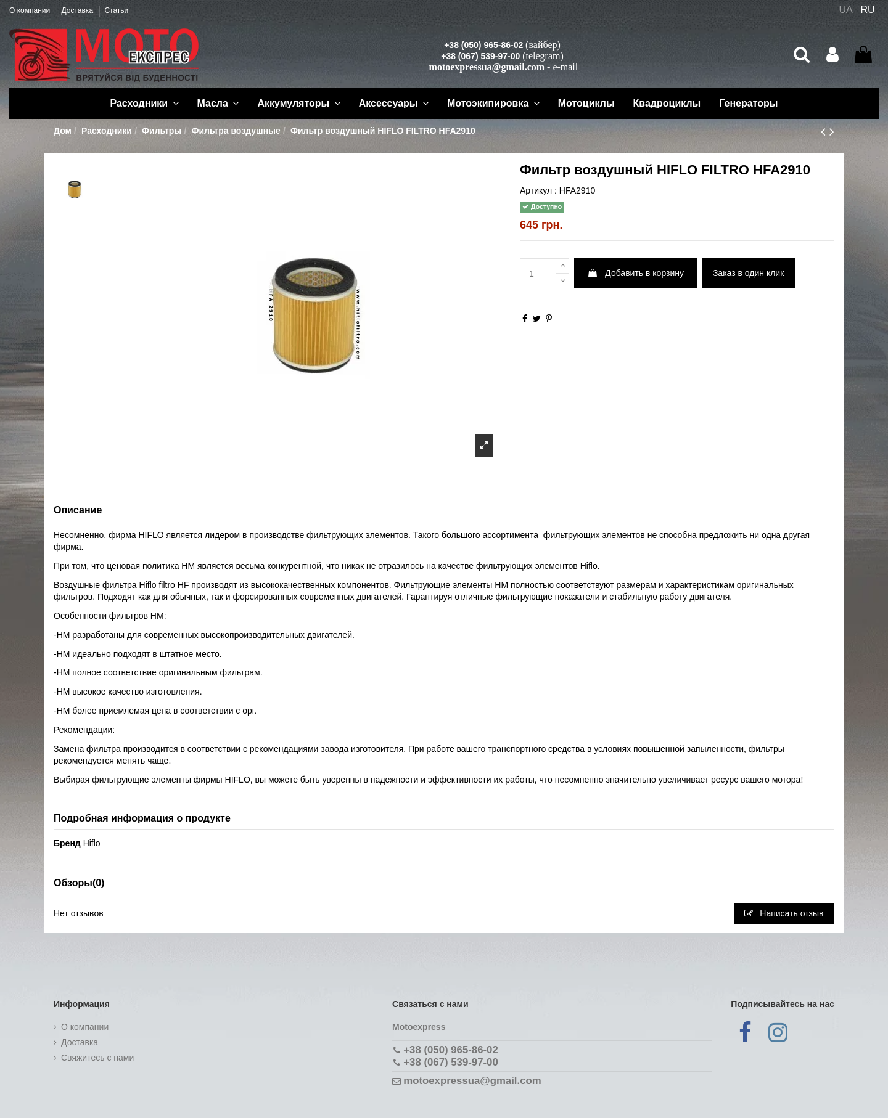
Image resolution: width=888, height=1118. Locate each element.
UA (845, 9)
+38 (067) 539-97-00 (480, 56)
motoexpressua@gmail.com (487, 67)
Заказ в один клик (748, 273)
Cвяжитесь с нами (97, 1058)
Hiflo (92, 843)
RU (868, 9)
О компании (30, 10)
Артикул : (538, 190)
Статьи (116, 10)
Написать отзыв (783, 913)
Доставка (79, 10)
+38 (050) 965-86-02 (483, 45)
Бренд (67, 843)
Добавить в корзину (635, 273)
